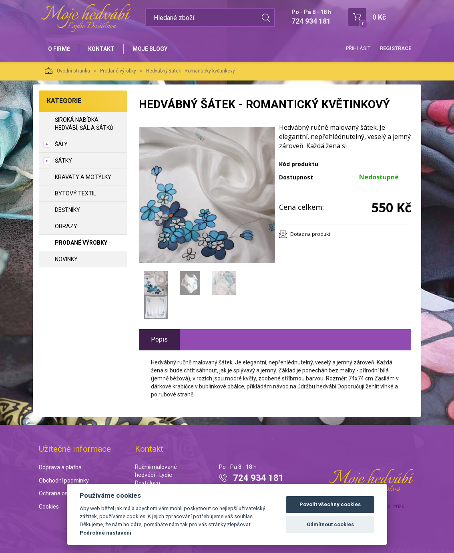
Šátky (63, 160)
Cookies (49, 506)
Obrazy (66, 226)
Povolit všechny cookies (330, 504)
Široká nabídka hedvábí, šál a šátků (84, 124)
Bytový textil (75, 193)
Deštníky (67, 210)
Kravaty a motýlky (83, 177)
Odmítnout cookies (330, 524)
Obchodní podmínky (64, 480)
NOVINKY (66, 259)
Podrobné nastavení (105, 532)
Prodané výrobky (118, 71)
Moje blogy (150, 49)
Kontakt (101, 49)
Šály (61, 144)
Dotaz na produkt (310, 234)
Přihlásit (358, 48)
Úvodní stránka (67, 70)
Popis (159, 339)
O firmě (59, 49)
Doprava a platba (60, 467)
